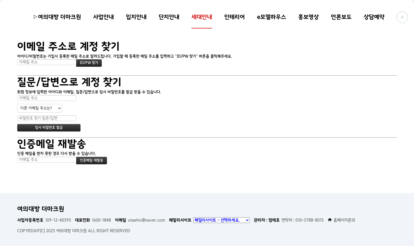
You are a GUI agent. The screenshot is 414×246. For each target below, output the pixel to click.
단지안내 (169, 17)
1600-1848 (93, 220)
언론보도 (341, 17)
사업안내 (103, 17)
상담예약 (374, 17)
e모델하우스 (271, 17)
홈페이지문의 (341, 220)
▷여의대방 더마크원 (57, 17)
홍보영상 (308, 17)
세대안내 (201, 17)
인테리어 (234, 17)
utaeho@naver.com (140, 220)
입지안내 (136, 17)
